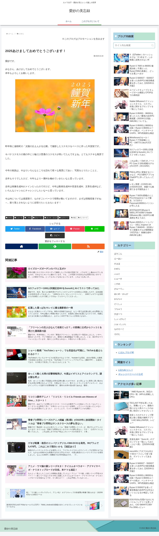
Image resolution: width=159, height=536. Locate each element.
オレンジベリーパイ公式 (130, 380)
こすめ (28, 218)
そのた (117, 340)
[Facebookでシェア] (30, 229)
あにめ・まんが (51, 218)
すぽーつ (118, 318)
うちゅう (118, 313)
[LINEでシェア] (80, 229)
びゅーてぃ (37, 218)
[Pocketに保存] (63, 229)
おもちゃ (118, 302)
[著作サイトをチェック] (21, 240)
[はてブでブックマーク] (47, 229)
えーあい (118, 259)
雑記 (73, 218)
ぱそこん (118, 254)
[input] (134, 45)
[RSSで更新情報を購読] (88, 240)
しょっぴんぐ (121, 324)
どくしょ (118, 308)
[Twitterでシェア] (13, 229)
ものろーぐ (64, 218)
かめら (9, 218)
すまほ (117, 264)
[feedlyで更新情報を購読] (55, 240)
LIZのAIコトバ (125, 376)
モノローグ (83, 218)
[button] (96, 229)
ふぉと (117, 275)
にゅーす (18, 218)
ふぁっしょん (121, 329)
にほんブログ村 (126, 358)
